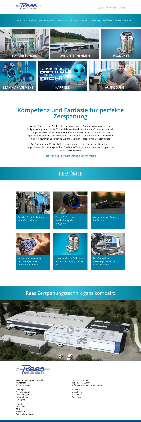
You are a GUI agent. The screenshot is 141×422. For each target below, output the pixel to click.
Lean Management (46, 20)
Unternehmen (62, 20)
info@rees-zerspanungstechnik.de (87, 385)
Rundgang (75, 20)
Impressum (21, 411)
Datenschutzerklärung (26, 414)
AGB (18, 409)
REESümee (107, 20)
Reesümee (77, 394)
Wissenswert (78, 397)
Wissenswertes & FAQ (123, 20)
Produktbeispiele (23, 392)
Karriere (85, 20)
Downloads (111, 7)
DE (99, 7)
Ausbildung (95, 20)
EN (102, 7)
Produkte (32, 20)
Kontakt (122, 7)
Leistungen (21, 20)
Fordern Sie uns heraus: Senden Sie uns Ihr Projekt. (70, 155)
